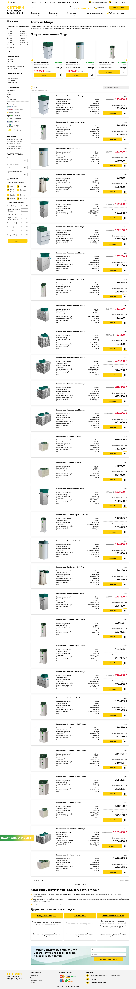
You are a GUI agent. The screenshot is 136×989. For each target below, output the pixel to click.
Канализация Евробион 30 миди (69, 803)
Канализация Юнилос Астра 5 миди (70, 96)
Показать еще (79, 884)
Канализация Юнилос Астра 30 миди (71, 331)
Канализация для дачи (14, 144)
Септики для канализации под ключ (75, 14)
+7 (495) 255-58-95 (96, 979)
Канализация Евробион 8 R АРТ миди (71, 698)
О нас (40, 2)
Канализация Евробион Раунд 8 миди (71, 646)
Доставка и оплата (64, 2)
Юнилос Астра (15, 110)
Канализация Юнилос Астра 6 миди (70, 489)
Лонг (8, 92)
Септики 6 (10, 38)
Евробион (13, 115)
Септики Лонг (79, 916)
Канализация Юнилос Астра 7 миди (70, 201)
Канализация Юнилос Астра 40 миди (71, 358)
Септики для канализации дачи (56, 14)
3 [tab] (86, 80)
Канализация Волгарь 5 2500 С (68, 148)
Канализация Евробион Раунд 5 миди (71, 619)
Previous (30, 59)
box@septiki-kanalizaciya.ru (98, 983)
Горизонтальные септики (113, 916)
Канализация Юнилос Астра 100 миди (71, 829)
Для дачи (10, 61)
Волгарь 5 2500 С (72, 62)
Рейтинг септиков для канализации (117, 14)
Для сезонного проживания (16, 66)
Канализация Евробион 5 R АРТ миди (71, 279)
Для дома (10, 59)
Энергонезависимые (13, 83)
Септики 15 (23, 29)
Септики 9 (10, 42)
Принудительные (12, 78)
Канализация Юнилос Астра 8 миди (70, 227)
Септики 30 (23, 33)
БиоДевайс (14, 119)
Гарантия (53, 2)
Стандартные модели (47, 916)
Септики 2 (10, 29)
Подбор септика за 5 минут (17, 838)
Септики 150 (24, 45)
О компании (34, 976)
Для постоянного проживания (16, 64)
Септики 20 (23, 31)
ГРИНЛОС (13, 122)
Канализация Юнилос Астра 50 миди (71, 384)
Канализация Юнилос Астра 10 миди (71, 253)
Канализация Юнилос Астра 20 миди (71, 305)
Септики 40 (23, 36)
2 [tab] (78, 80)
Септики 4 (10, 33)
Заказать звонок (119, 8)
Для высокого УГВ (12, 68)
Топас (12, 107)
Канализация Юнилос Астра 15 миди (71, 672)
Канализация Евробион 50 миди (69, 462)
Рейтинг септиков (15, 52)
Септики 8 (10, 40)
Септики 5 (10, 36)
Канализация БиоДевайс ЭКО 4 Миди (71, 567)
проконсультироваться (108, 959)
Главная (33, 2)
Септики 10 (10, 45)
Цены (46, 2)
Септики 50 (23, 38)
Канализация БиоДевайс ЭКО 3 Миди (71, 174)
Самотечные (11, 80)
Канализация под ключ (14, 139)
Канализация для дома (14, 141)
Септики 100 (24, 42)
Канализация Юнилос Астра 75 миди (71, 410)
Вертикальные (11, 99)
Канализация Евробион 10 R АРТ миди (71, 724)
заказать (45, 75)
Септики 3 (10, 31)
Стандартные (11, 90)
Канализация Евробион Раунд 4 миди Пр (72, 515)
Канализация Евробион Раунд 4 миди (71, 122)
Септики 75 (23, 40)
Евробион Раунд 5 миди (107, 62)
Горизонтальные (12, 97)
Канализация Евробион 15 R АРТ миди (71, 750)
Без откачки (10, 76)
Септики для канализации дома (38, 14)
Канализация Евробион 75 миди (69, 855)
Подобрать (17, 241)
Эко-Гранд (14, 130)
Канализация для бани (14, 146)
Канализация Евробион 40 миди (69, 436)
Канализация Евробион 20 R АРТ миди (71, 776)
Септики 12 (10, 47)
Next (125, 59)
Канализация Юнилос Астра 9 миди (70, 593)
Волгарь (13, 125)
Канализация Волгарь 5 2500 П (68, 541)
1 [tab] (70, 80)
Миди (9, 95)
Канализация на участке (14, 148)
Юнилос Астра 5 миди (42, 62)
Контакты (75, 2)
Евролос (13, 112)
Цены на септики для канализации (95, 14)
